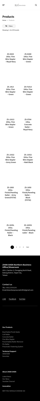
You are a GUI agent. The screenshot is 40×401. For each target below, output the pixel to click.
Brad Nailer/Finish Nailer (11, 332)
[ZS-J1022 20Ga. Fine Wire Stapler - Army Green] (10, 143)
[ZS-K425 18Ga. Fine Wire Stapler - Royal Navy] (10, 42)
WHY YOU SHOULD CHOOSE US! (13, 391)
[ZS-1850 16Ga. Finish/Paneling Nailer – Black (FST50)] (28, 176)
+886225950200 (11, 287)
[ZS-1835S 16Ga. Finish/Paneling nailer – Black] (28, 213)
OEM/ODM (6, 354)
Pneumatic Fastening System (12, 346)
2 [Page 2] (16, 247)
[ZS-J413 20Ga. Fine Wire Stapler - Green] (10, 75)
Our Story (5, 379)
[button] (3, 5)
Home (4, 20)
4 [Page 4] (23, 247)
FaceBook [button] (12, 299)
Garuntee (5, 356)
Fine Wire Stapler (8, 339)
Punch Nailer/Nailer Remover (12, 341)
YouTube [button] (22, 299)
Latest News (6, 376)
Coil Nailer (6, 334)
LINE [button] (4, 299)
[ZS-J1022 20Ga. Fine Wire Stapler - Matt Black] (28, 143)
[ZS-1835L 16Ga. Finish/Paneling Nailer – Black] (10, 213)
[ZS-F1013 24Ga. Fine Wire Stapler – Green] (28, 75)
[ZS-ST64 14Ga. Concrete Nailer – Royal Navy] (28, 108)
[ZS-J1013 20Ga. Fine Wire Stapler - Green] (10, 108)
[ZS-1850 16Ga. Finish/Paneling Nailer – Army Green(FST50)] (10, 176)
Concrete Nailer (8, 337)
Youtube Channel (8, 381)
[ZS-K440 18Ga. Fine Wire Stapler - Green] (28, 42)
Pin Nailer (5, 344)
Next (27, 247)
